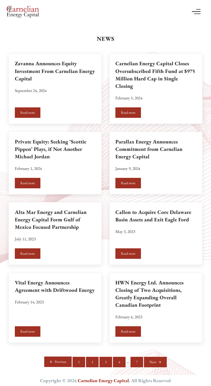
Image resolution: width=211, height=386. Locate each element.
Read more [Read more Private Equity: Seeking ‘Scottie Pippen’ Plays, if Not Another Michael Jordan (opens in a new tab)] (30, 184)
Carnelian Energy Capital (103, 380)
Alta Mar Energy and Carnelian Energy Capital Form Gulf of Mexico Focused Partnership (51, 219)
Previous (60, 361)
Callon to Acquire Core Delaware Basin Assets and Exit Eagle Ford (153, 216)
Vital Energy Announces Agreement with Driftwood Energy (55, 286)
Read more (30, 113)
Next (152, 362)
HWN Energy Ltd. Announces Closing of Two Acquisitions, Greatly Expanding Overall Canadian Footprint (149, 293)
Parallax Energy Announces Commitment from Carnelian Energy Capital (148, 149)
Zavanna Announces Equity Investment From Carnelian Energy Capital (55, 71)
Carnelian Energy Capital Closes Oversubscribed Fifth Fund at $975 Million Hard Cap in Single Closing (155, 74)
